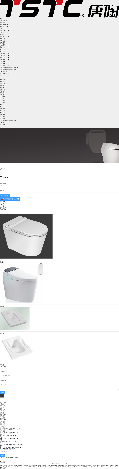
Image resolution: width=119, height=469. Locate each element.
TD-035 (2, 365)
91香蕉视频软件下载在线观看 (88, 466)
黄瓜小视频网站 (110, 466)
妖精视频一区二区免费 (11, 466)
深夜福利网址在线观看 (64, 466)
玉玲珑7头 (3, 207)
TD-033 (2, 333)
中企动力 (64, 464)
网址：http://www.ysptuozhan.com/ (11, 447)
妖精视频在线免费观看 (23, 466)
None (1, 205)
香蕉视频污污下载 (75, 466)
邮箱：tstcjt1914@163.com (8, 441)
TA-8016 (2, 262)
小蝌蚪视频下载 (101, 466)
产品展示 (7, 165)
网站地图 (2, 466)
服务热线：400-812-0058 (8, 436)
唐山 (67, 464)
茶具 (1, 185)
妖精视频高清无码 (35, 466)
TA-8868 (2, 306)
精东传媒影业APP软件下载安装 (48, 466)
